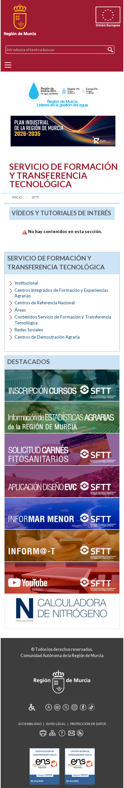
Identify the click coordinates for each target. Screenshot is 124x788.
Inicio (17, 197)
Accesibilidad (30, 724)
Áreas (20, 310)
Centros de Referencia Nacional (45, 302)
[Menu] (8, 65)
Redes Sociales (29, 329)
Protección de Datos (88, 724)
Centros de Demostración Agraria (47, 337)
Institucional (26, 283)
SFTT (35, 197)
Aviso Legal (56, 724)
